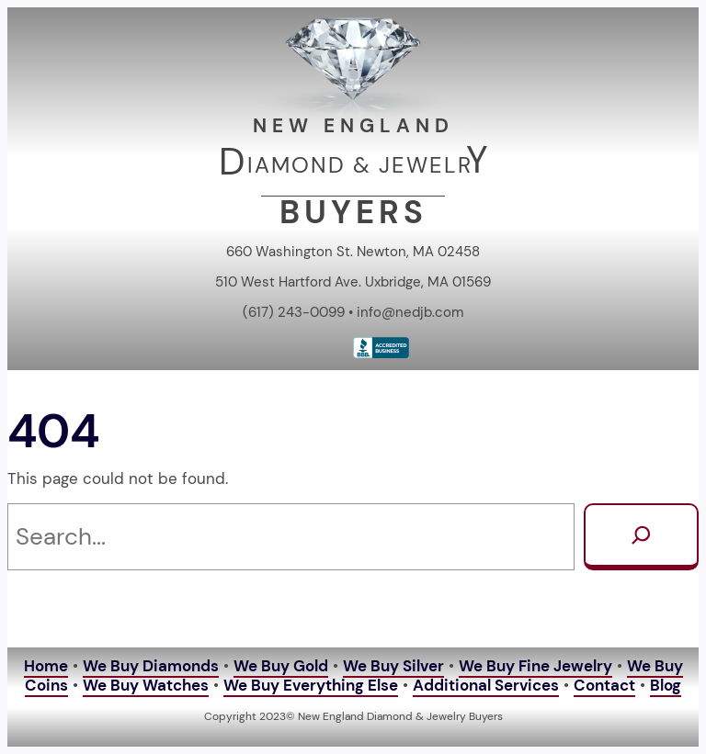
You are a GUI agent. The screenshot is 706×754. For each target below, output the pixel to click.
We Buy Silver (393, 666)
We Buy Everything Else (310, 685)
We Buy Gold (280, 666)
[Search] (641, 536)
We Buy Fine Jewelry (535, 666)
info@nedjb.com (410, 312)
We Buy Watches (146, 685)
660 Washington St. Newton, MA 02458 (353, 251)
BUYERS (353, 212)
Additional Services (486, 685)
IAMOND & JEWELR (360, 165)
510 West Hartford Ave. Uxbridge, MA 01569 (353, 282)
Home (46, 666)
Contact (604, 685)
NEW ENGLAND (353, 126)
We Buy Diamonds (151, 666)
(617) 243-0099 (294, 312)
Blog (665, 685)
